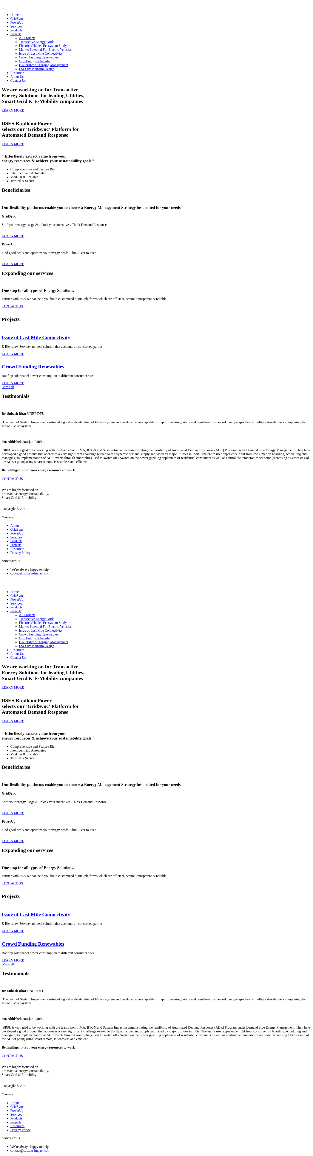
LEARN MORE (13, 236)
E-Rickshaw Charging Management (43, 65)
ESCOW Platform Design (36, 69)
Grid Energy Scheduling (35, 61)
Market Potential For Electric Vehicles (45, 49)
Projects (16, 34)
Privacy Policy (20, 552)
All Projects (27, 38)
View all (8, 387)
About (14, 525)
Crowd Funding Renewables (38, 57)
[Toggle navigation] (3, 8)
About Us (17, 76)
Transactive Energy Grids (36, 42)
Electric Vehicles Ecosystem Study (43, 45)
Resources (17, 73)
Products (16, 30)
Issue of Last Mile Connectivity (41, 53)
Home (14, 15)
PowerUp (16, 22)
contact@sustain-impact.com (30, 573)
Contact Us (18, 80)
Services (16, 26)
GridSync (16, 18)
